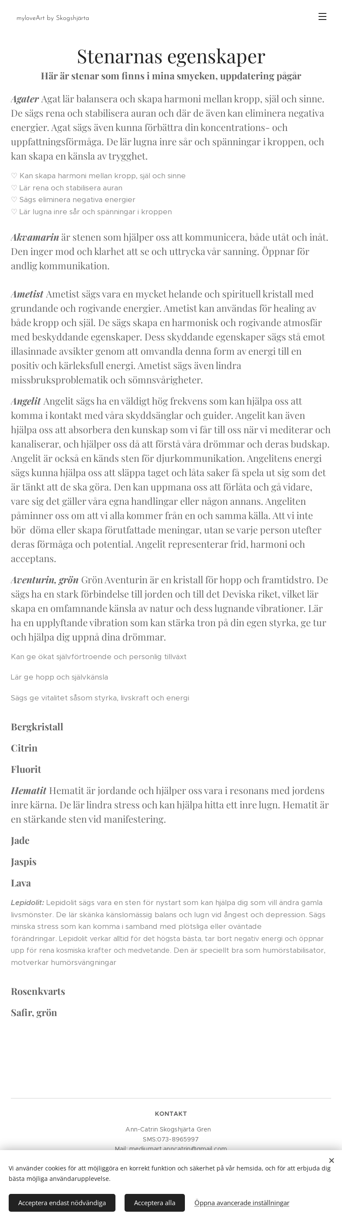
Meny (322, 16)
